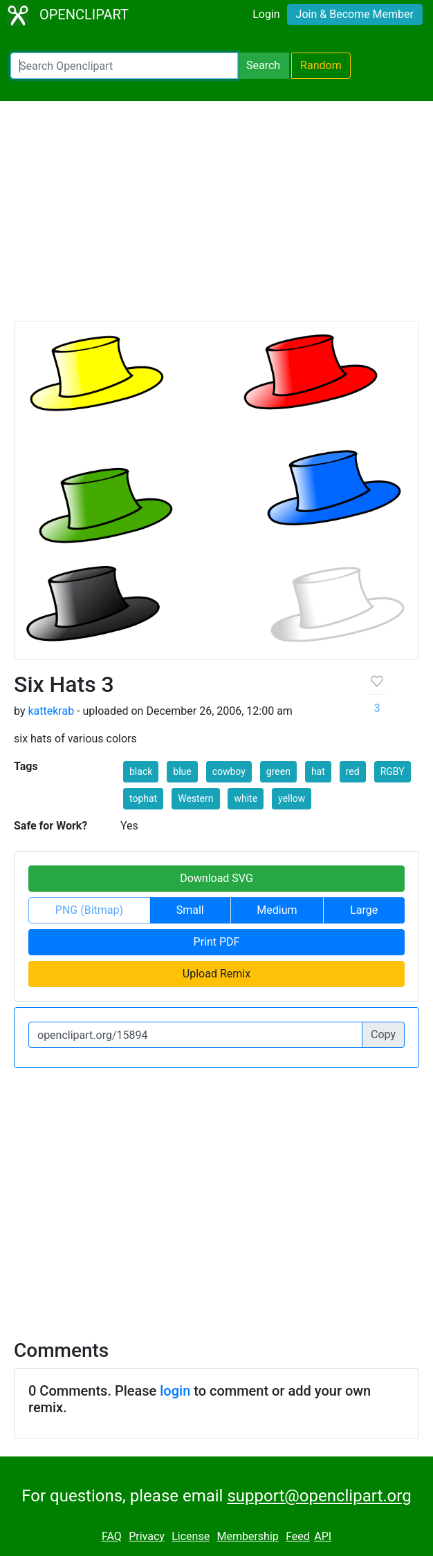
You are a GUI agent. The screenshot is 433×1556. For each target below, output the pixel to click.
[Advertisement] (216, 217)
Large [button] (364, 910)
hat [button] (318, 771)
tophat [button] (143, 798)
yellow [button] (291, 798)
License (191, 1536)
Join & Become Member (355, 14)
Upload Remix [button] (216, 973)
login (175, 1390)
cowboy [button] (229, 771)
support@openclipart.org (319, 1496)
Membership (247, 1536)
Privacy (147, 1536)
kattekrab (51, 711)
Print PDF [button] (217, 941)
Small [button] (190, 910)
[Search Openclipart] (124, 66)
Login (265, 14)
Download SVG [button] (216, 878)
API (322, 1536)
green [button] (278, 771)
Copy (383, 1034)
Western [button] (195, 798)
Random (321, 65)
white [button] (245, 798)
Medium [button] (277, 910)
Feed (298, 1536)
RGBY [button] (392, 771)
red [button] (353, 771)
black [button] (140, 771)
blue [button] (182, 771)
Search (263, 65)
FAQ (112, 1536)
